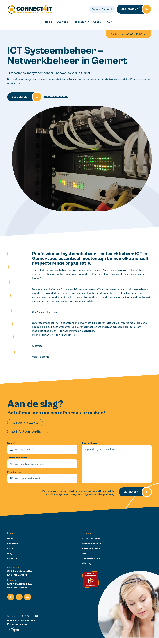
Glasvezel (37, 345)
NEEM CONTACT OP (56, 96)
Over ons (62, 22)
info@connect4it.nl (27, 431)
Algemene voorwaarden (21, 619)
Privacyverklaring (17, 623)
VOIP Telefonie (91, 538)
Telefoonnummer (18, 457)
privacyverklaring (105, 494)
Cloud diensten (91, 558)
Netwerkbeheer (92, 543)
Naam (11, 443)
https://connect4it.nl (64, 334)
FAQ (107, 22)
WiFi (84, 553)
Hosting (86, 563)
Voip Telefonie (40, 356)
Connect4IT (33, 616)
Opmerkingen (90, 443)
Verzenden (130, 492)
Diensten (80, 22)
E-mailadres (14, 472)
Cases (97, 22)
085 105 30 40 (25, 423)
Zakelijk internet (92, 548)
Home (48, 22)
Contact (12, 558)
